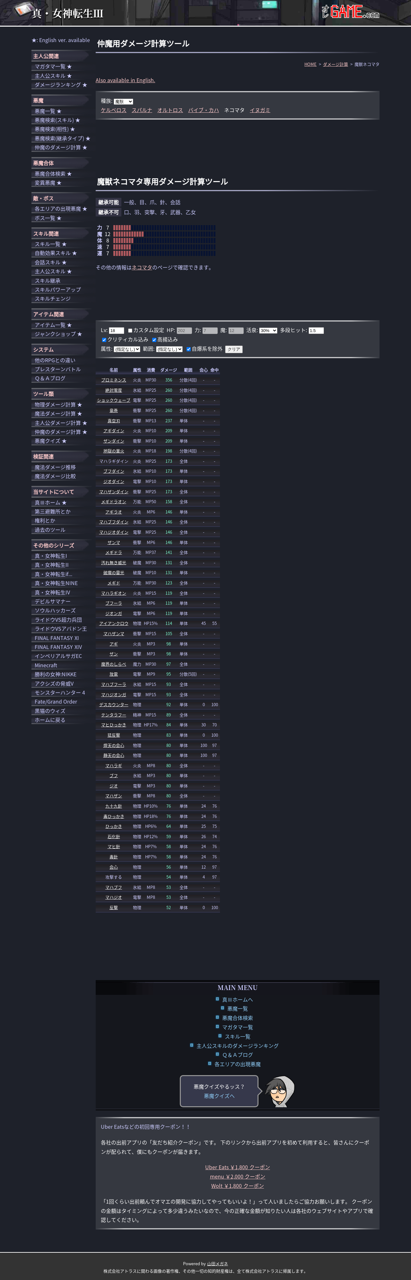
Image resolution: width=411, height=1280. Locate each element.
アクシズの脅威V (54, 683)
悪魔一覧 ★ (48, 111)
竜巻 (113, 410)
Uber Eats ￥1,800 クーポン (237, 1167)
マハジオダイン (113, 532)
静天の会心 (113, 755)
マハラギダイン (113, 461)
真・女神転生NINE (56, 583)
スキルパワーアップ (58, 289)
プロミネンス (113, 380)
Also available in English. (125, 80)
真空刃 (114, 420)
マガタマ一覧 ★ (53, 66)
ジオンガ (113, 613)
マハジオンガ (113, 694)
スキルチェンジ (53, 298)
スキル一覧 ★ (51, 244)
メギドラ (113, 552)
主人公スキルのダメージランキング (238, 1045)
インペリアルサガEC (58, 656)
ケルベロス (114, 110)
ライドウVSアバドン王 (61, 628)
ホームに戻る (50, 719)
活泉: (252, 330)
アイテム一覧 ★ (53, 325)
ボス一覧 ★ (48, 218)
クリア (234, 349)
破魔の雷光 (113, 572)
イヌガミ (260, 110)
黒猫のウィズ (50, 711)
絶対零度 (113, 390)
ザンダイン (113, 441)
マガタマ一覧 (237, 1027)
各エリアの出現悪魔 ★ (61, 208)
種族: (107, 100)
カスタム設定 (148, 330)
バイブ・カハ (203, 110)
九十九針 (113, 806)
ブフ (113, 775)
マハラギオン (113, 593)
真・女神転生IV (52, 592)
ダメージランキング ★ (61, 84)
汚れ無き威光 (113, 562)
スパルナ (142, 110)
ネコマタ (142, 267)
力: (198, 330)
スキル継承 (47, 280)
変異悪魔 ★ (48, 182)
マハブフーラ (113, 684)
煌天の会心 (113, 745)
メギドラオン (113, 501)
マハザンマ (113, 633)
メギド (114, 583)
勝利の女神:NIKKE (55, 674)
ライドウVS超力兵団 (58, 619)
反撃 (113, 907)
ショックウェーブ (113, 400)
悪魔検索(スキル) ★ (57, 120)
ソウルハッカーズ (55, 610)
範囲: (149, 348)
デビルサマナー (53, 601)
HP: (171, 330)
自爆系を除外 (207, 348)
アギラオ (113, 512)
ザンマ (114, 542)
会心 (113, 867)
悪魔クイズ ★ (51, 440)
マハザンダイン (113, 491)
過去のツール (50, 529)
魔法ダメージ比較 (55, 476)
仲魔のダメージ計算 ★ (61, 147)
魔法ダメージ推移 (55, 467)
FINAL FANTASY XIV (58, 647)
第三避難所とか (53, 511)
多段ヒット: (294, 330)
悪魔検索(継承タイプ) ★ (63, 138)
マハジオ (113, 897)
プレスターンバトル (58, 369)
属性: (107, 348)
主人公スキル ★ (53, 75)
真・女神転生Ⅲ (67, 12)
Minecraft (46, 665)
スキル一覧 (237, 1036)
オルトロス (170, 110)
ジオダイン (113, 481)
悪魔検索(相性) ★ (55, 129)
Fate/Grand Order (56, 701)
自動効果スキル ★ (56, 253)
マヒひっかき (113, 725)
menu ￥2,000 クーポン (238, 1176)
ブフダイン (113, 471)
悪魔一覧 (237, 1008)
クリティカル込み (127, 339)
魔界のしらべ (113, 664)
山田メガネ (217, 1263)
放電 (113, 674)
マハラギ (113, 765)
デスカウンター (113, 704)
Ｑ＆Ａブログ (237, 1054)
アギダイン (113, 430)
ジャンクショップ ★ (58, 334)
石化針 (114, 836)
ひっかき (113, 826)
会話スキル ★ (51, 262)
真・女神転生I (51, 555)
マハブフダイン (113, 522)
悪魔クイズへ (219, 1096)
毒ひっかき (113, 816)
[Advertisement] (238, 140)
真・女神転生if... (53, 574)
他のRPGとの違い (55, 360)
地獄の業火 (113, 451)
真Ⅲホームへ (237, 999)
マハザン (113, 796)
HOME (310, 64)
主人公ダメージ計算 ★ (61, 422)
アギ (113, 644)
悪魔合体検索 (237, 1017)
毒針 (113, 857)
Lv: (105, 330)
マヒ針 (114, 846)
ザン (113, 654)
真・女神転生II (52, 564)
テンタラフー (113, 715)
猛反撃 (114, 735)
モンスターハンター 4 (60, 692)
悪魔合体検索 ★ (53, 173)
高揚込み (167, 339)
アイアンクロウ (113, 623)
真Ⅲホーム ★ (51, 502)
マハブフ (113, 887)
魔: (224, 330)
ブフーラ (113, 603)
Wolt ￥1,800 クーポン (237, 1185)
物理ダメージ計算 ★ (58, 404)
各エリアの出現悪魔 (237, 1064)
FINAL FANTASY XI (57, 638)
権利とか (45, 520)
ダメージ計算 (335, 64)
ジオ (113, 786)
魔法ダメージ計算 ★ (58, 413)
